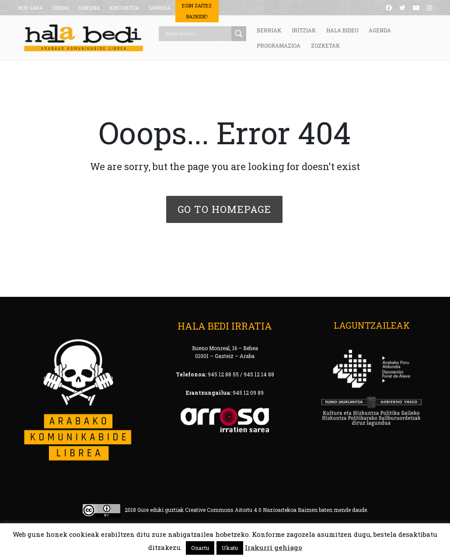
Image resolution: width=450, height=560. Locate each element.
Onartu (200, 548)
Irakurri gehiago (273, 547)
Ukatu (230, 548)
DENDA (60, 7)
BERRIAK (269, 30)
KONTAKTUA (124, 7)
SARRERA (160, 7)
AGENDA (380, 30)
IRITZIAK (304, 30)
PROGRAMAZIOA (278, 45)
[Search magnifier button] (238, 33)
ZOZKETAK (325, 45)
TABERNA (89, 7)
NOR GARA (30, 7)
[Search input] (197, 33)
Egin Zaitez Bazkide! (197, 11)
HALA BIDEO (342, 30)
